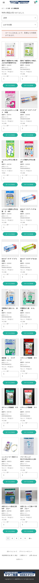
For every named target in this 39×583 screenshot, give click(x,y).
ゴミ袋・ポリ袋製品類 (12, 8)
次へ (30, 538)
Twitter (14, 564)
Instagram (24, 564)
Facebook (19, 564)
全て (3, 8)
